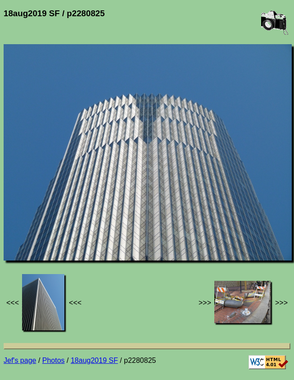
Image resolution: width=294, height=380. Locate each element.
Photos (53, 360)
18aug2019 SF (94, 360)
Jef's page (20, 360)
